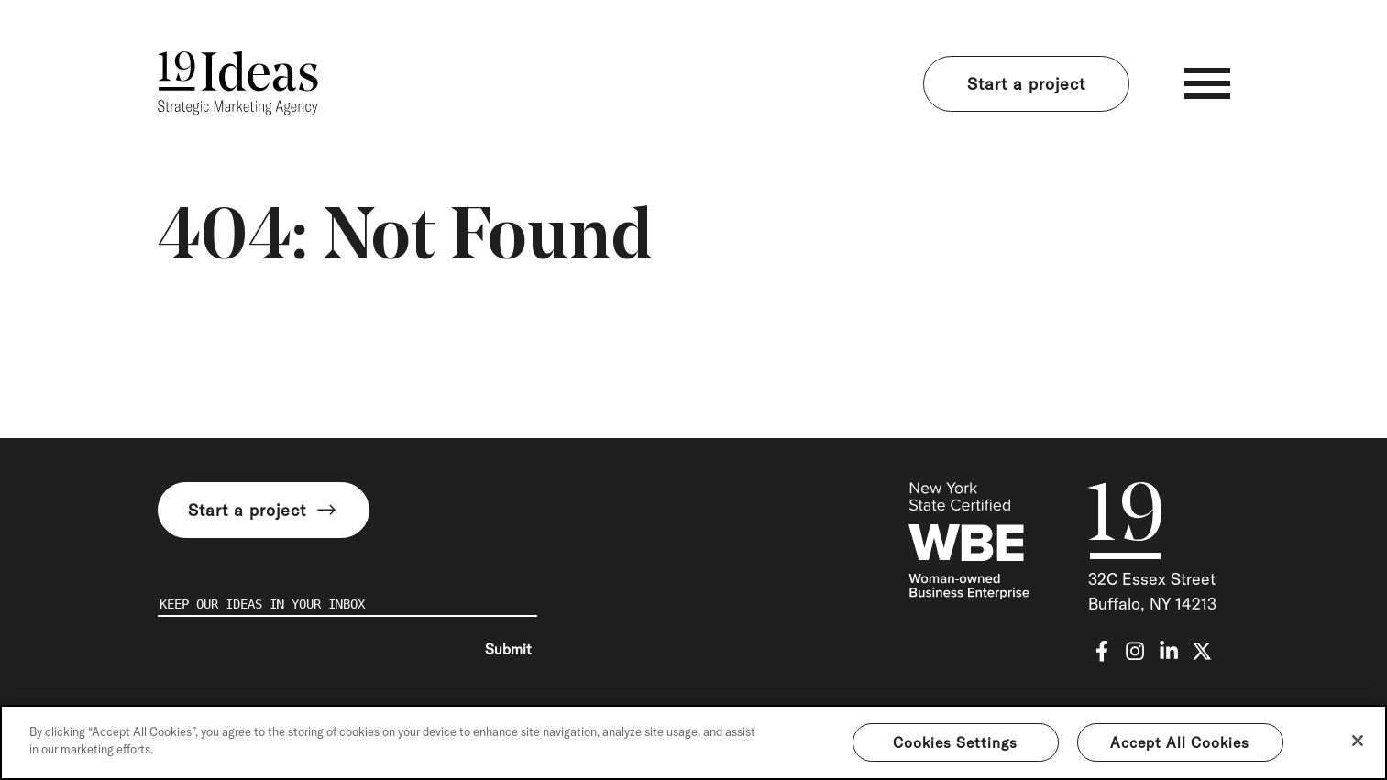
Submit (508, 649)
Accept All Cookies (1179, 742)
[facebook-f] (1101, 651)
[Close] (1357, 740)
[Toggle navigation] (1207, 83)
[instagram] (1134, 651)
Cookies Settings (955, 742)
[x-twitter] (1201, 651)
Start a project (1026, 83)
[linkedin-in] (1168, 651)
